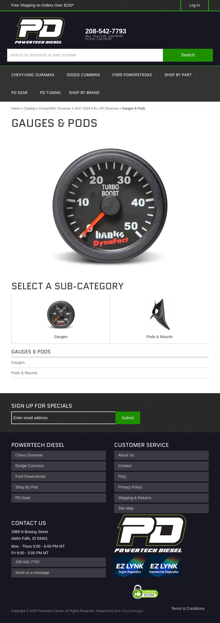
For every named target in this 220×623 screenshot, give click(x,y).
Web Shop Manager (128, 611)
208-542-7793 (27, 562)
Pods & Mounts (159, 337)
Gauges (60, 337)
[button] (110, 55)
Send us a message (32, 572)
